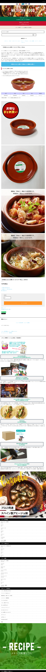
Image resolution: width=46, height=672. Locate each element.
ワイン (2, 552)
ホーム (2, 332)
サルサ (2, 531)
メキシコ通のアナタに (5, 602)
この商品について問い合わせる (6, 289)
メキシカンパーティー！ (5, 607)
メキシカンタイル (4, 573)
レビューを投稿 (26, 322)
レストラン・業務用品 (8, 332)
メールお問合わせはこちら (24, 24)
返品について (3, 307)
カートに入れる (23, 303)
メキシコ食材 (3, 541)
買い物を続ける (4, 290)
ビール (2, 555)
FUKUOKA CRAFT (4, 619)
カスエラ (15, 331)
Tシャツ (2, 583)
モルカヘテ (3, 567)
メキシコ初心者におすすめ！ (6, 590)
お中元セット (3, 617)
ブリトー (2, 535)
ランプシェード (4, 576)
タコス (2, 525)
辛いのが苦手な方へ (4, 605)
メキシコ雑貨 (11, 331)
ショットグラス (4, 570)
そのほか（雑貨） (4, 586)
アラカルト (3, 538)
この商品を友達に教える (5, 287)
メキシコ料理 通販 (4, 331)
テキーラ (23, 42)
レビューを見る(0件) (19, 322)
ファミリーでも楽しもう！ (6, 593)
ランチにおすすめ (4, 600)
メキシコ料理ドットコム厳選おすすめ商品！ (23, 27)
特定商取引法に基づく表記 (6, 309)
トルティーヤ (3, 528)
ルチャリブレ (3, 579)
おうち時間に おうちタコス (6, 612)
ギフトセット (3, 614)
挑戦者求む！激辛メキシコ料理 (6, 595)
